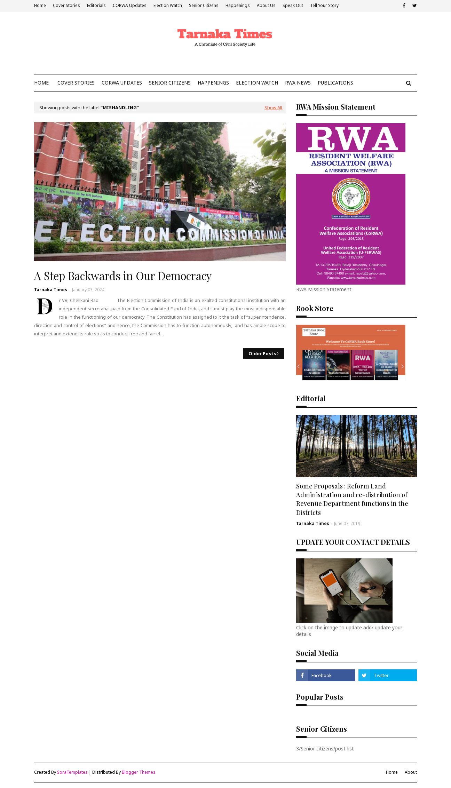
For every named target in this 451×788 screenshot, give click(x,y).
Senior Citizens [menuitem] (170, 82)
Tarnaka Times (50, 290)
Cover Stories (66, 5)
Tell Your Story (324, 5)
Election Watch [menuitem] (257, 82)
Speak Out (293, 5)
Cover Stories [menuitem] (76, 82)
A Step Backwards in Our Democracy (123, 275)
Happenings (238, 5)
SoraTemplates (72, 772)
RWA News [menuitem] (298, 82)
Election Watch (167, 5)
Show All (273, 107)
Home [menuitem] (41, 82)
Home (40, 5)
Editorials (96, 5)
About (411, 772)
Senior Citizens (204, 5)
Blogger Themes (139, 772)
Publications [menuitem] (335, 82)
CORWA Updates (130, 5)
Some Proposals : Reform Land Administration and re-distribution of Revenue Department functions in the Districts (352, 499)
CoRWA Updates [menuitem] (122, 82)
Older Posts (262, 353)
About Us (266, 5)
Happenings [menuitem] (213, 82)
